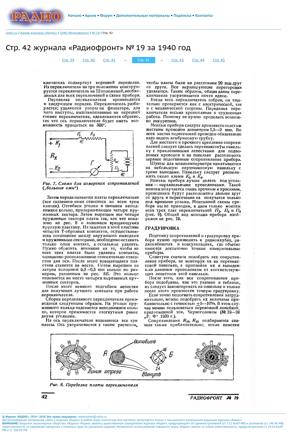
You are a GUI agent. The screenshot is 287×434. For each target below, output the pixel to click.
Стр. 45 (219, 60)
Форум (106, 15)
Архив (90, 15)
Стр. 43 (178, 60)
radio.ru (11, 33)
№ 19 (96, 33)
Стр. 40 (89, 60)
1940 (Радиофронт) (74, 33)
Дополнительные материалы (143, 15)
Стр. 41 (109, 60)
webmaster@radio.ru (92, 416)
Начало (74, 15)
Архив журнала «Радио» (38, 33)
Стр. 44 (198, 60)
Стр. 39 (68, 60)
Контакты (204, 15)
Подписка (182, 15)
